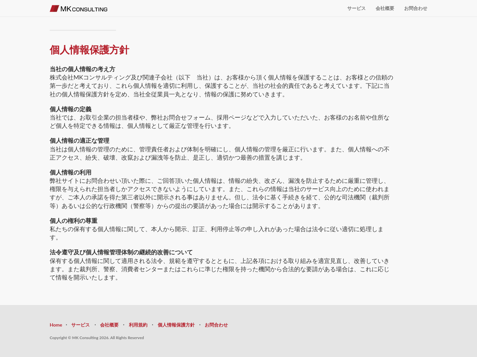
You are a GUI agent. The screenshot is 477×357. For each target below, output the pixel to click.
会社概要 (385, 8)
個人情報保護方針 (176, 325)
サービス (356, 8)
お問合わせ (415, 8)
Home (56, 325)
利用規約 (138, 325)
